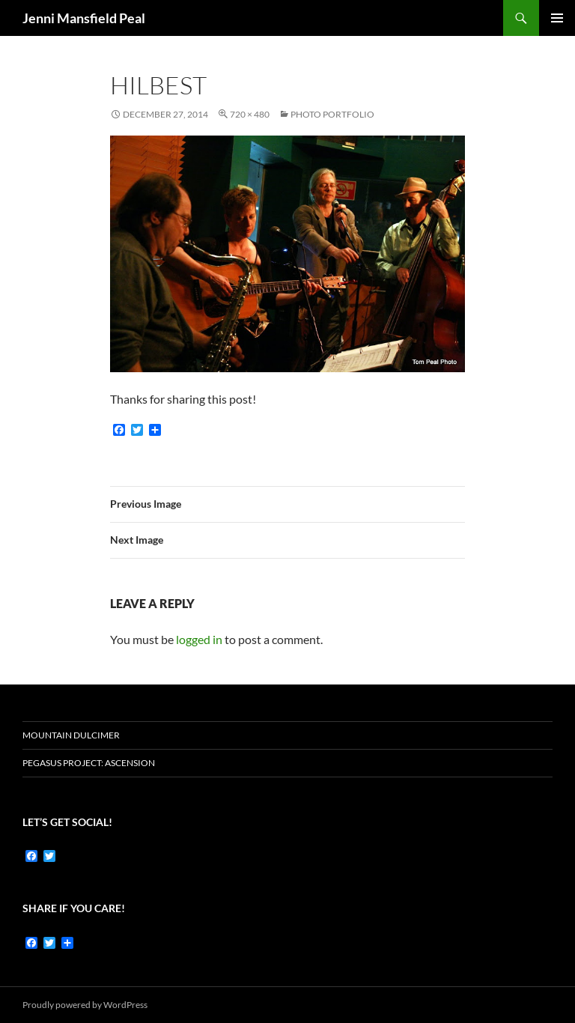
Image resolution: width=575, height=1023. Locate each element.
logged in (199, 639)
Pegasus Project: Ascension (88, 762)
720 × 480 (250, 114)
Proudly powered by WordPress (84, 1004)
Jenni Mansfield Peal (83, 18)
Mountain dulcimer (71, 735)
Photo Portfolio (332, 114)
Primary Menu (557, 18)
